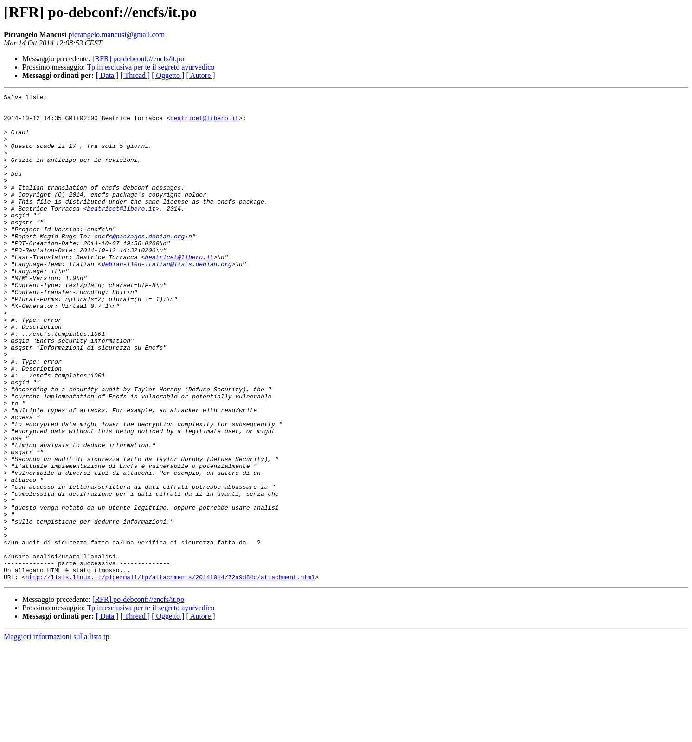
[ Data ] (107, 75)
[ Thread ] (135, 75)
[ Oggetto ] (168, 75)
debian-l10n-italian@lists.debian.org (167, 298)
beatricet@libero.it (204, 123)
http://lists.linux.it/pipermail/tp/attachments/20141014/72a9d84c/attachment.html (170, 674)
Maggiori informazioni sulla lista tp (56, 734)
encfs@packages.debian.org (139, 265)
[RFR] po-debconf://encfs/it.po (138, 59)
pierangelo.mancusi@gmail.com (117, 34)
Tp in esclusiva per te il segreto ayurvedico (150, 67)
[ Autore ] (200, 75)
